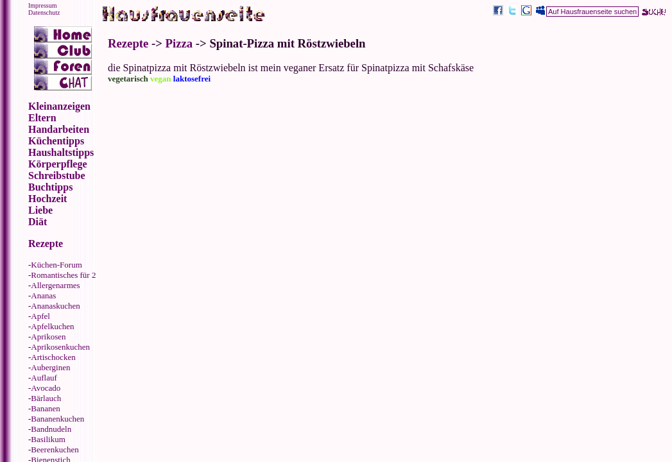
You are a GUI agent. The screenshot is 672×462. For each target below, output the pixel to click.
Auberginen (50, 367)
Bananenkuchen (57, 419)
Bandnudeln (51, 429)
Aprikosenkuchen (60, 347)
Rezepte (128, 43)
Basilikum (48, 439)
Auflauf (43, 377)
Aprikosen (48, 336)
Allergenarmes (55, 285)
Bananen (45, 408)
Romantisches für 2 (63, 275)
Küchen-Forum (56, 265)
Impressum (42, 5)
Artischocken (53, 357)
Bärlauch (46, 398)
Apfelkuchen (52, 326)
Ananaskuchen (55, 306)
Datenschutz (44, 12)
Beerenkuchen (54, 449)
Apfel (40, 316)
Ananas (43, 295)
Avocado (45, 388)
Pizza (179, 43)
